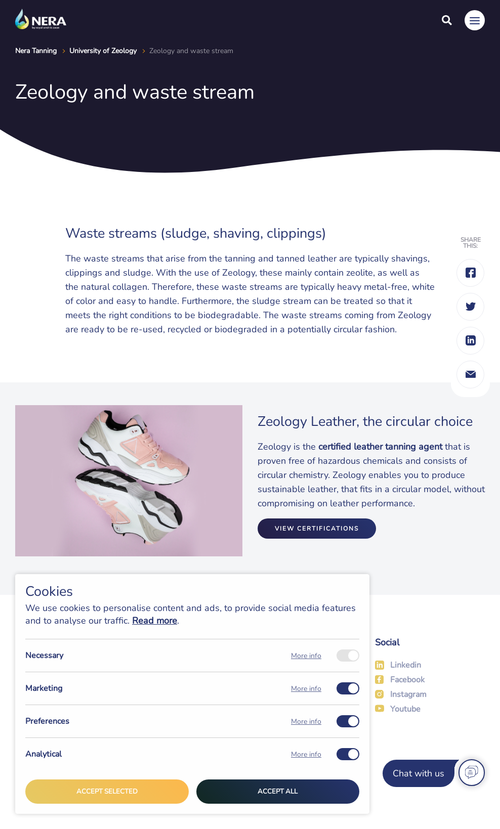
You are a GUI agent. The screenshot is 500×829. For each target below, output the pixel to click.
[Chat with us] (432, 773)
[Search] (447, 20)
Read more (154, 621)
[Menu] (475, 20)
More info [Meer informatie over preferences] (306, 721)
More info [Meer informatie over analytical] (306, 754)
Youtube (405, 709)
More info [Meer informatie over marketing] (306, 688)
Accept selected (107, 791)
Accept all (278, 791)
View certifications (317, 529)
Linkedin (405, 665)
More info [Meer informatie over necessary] (306, 656)
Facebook (407, 679)
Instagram (408, 694)
